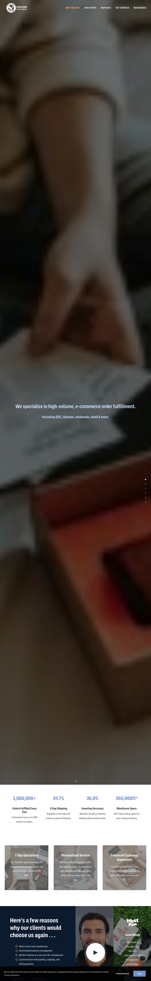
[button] (95, 952)
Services (106, 8)
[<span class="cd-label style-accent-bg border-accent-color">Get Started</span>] (145, 497)
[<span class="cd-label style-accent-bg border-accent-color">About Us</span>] (145, 488)
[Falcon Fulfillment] (16, 8)
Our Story (90, 8)
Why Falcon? (73, 8)
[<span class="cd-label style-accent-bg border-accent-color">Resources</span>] (145, 502)
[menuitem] (74, 8)
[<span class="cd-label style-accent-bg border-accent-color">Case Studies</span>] (145, 493)
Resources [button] (140, 8)
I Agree (139, 974)
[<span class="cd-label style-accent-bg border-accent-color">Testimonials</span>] (145, 483)
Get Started (122, 8)
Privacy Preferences (122, 974)
